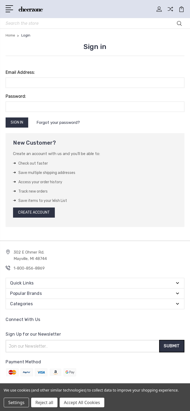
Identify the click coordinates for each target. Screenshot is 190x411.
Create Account (33, 212)
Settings (16, 402)
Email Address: (20, 72)
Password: (16, 96)
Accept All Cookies (82, 402)
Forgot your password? (58, 122)
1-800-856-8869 (29, 268)
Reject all (44, 402)
